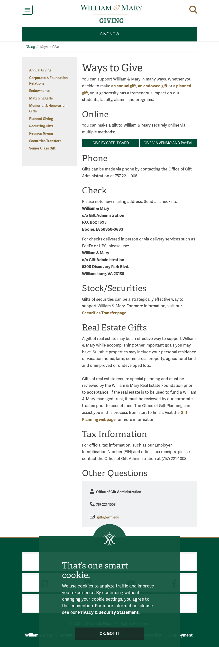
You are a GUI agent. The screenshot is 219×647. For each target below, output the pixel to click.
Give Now (109, 34)
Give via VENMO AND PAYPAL (168, 143)
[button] (193, 9)
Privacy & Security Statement (108, 612)
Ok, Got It (110, 633)
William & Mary (38, 635)
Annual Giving (40, 70)
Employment (181, 635)
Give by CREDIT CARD (110, 143)
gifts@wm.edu (108, 517)
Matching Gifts (41, 98)
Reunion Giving (41, 133)
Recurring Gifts (41, 126)
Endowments (39, 91)
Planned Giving (41, 119)
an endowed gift (152, 86)
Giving (30, 47)
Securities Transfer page (104, 313)
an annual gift (123, 86)
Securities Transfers (45, 141)
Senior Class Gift (42, 148)
